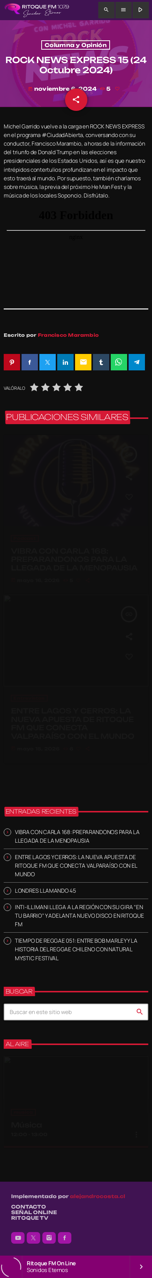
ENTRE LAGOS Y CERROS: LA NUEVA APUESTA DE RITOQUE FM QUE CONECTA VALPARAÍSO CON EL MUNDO (76, 865)
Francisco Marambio (68, 335)
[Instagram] (49, 1238)
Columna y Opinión (76, 45)
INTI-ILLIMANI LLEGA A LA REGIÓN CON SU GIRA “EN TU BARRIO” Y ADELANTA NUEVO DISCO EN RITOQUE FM (79, 915)
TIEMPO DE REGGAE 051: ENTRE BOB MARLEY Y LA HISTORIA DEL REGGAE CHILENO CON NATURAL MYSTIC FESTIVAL (76, 949)
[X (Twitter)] (33, 1238)
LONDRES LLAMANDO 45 (45, 891)
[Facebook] (64, 1238)
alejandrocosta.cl (97, 1197)
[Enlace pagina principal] (36, 10)
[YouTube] (18, 1238)
